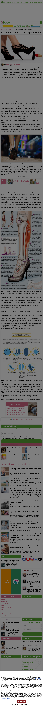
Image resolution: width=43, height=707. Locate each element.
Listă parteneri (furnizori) (5, 698)
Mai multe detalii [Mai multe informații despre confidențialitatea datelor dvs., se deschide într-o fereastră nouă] (38, 678)
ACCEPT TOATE (21, 701)
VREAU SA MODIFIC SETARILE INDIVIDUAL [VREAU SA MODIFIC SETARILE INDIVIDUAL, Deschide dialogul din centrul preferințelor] (21, 704)
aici (14, 685)
